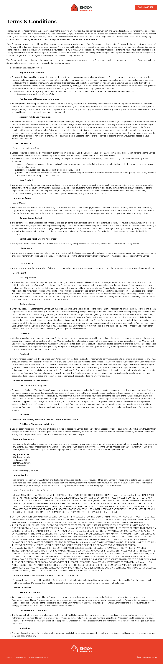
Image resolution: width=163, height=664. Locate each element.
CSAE (46, 657)
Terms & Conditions (35, 657)
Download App (146, 7)
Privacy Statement (20, 657)
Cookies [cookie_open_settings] (9, 657)
